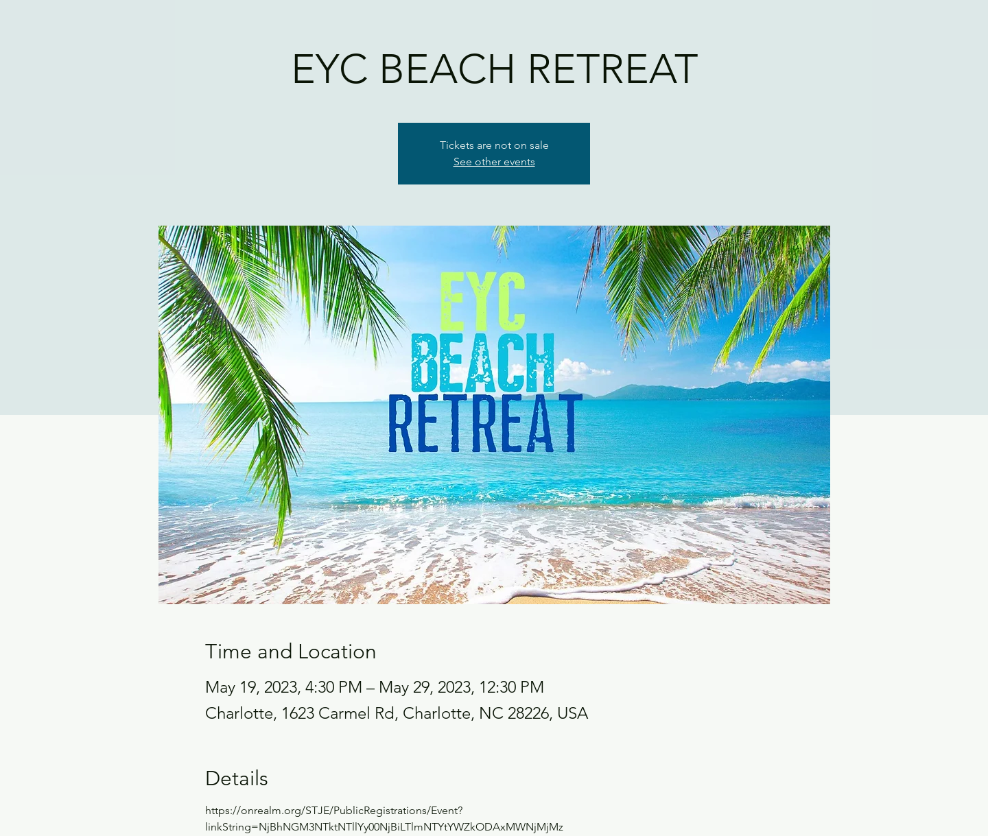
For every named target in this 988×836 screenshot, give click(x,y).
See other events (494, 161)
